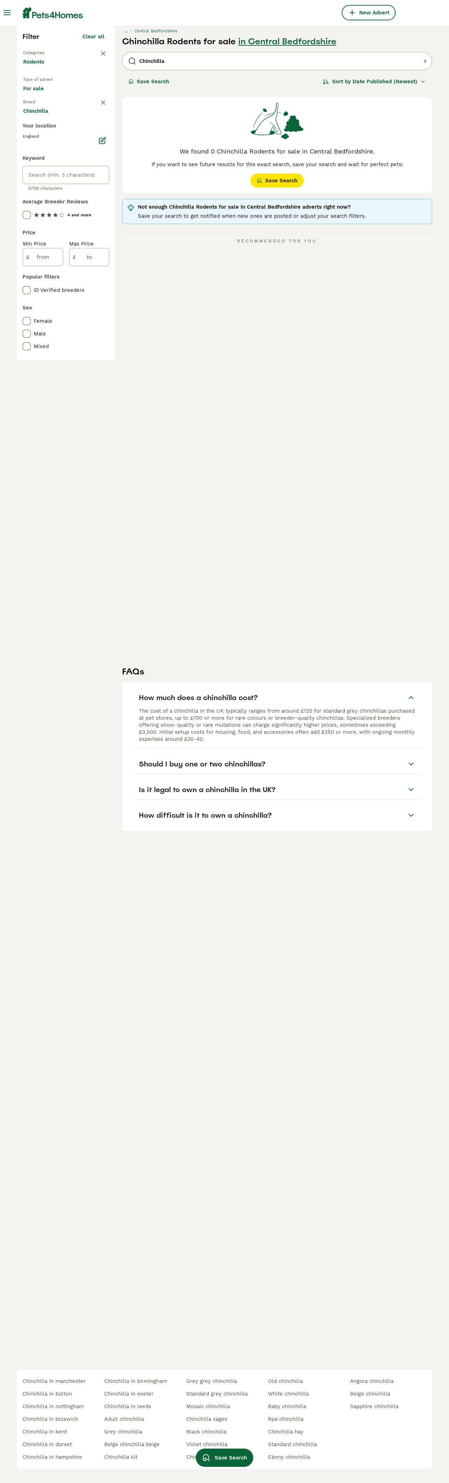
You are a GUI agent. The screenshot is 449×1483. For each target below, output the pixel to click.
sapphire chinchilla (374, 1406)
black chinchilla (206, 1432)
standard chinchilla (292, 1444)
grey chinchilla (123, 1432)
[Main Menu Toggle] (7, 13)
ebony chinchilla (289, 1457)
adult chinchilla (124, 1419)
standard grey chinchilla (217, 1394)
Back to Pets (41, 174)
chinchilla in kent (44, 1432)
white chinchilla (288, 1394)
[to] (89, 555)
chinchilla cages (206, 1419)
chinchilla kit (121, 1457)
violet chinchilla (206, 1444)
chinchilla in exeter (129, 1394)
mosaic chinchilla (208, 1406)
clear (98, 243)
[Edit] (102, 438)
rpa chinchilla (285, 1419)
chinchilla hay (285, 1432)
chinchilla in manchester (54, 1381)
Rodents (35, 191)
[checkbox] (27, 280)
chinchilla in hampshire (52, 1457)
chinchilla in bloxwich (50, 1419)
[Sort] (374, 204)
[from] (43, 555)
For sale (39, 223)
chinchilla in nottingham (53, 1406)
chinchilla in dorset (47, 1444)
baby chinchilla (287, 1406)
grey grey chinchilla (211, 1381)
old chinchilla (285, 1381)
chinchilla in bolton (47, 1394)
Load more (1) (87, 407)
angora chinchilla (372, 1381)
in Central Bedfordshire (287, 164)
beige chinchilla (370, 1394)
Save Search (148, 204)
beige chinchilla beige (132, 1444)
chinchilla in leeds (127, 1406)
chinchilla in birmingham (135, 1381)
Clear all (93, 159)
